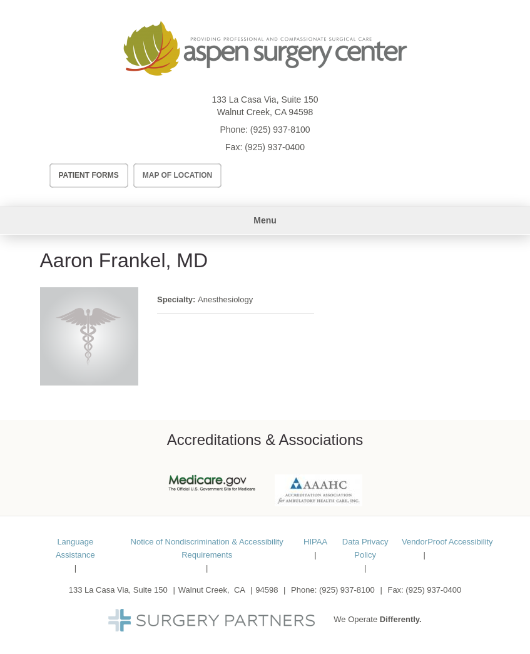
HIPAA (315, 541)
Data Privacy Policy (365, 548)
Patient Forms (89, 175)
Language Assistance (75, 548)
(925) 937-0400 (275, 147)
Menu (265, 220)
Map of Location (178, 175)
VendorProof (424, 541)
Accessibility (471, 541)
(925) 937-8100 (280, 130)
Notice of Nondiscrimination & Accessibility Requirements (207, 548)
